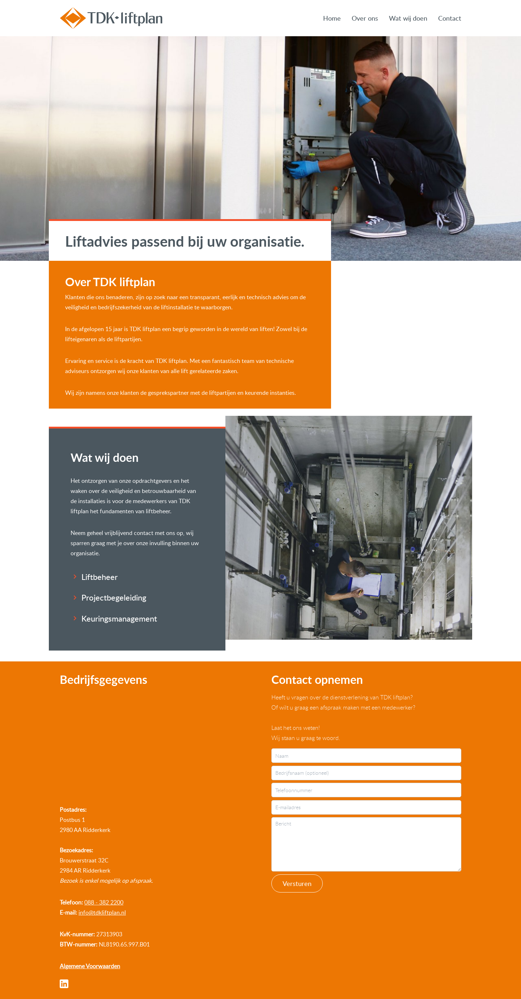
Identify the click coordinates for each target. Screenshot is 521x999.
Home (332, 17)
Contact (449, 17)
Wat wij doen (408, 17)
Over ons (365, 17)
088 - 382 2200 (103, 902)
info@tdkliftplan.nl (102, 912)
